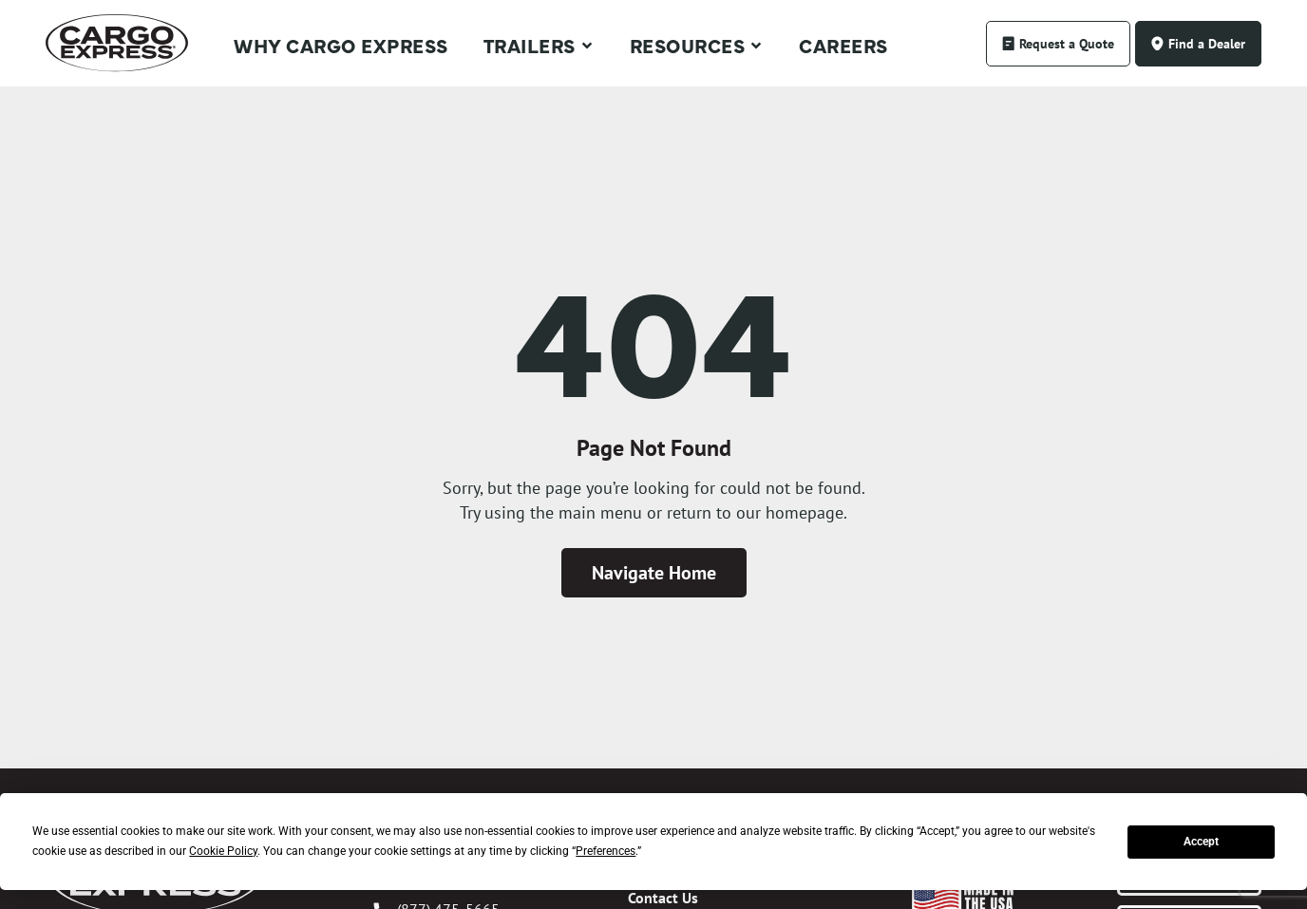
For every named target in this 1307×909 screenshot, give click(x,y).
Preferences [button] (605, 851)
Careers (843, 45)
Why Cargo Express (341, 45)
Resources (697, 45)
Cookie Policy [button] (223, 851)
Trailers (539, 45)
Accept (1201, 841)
